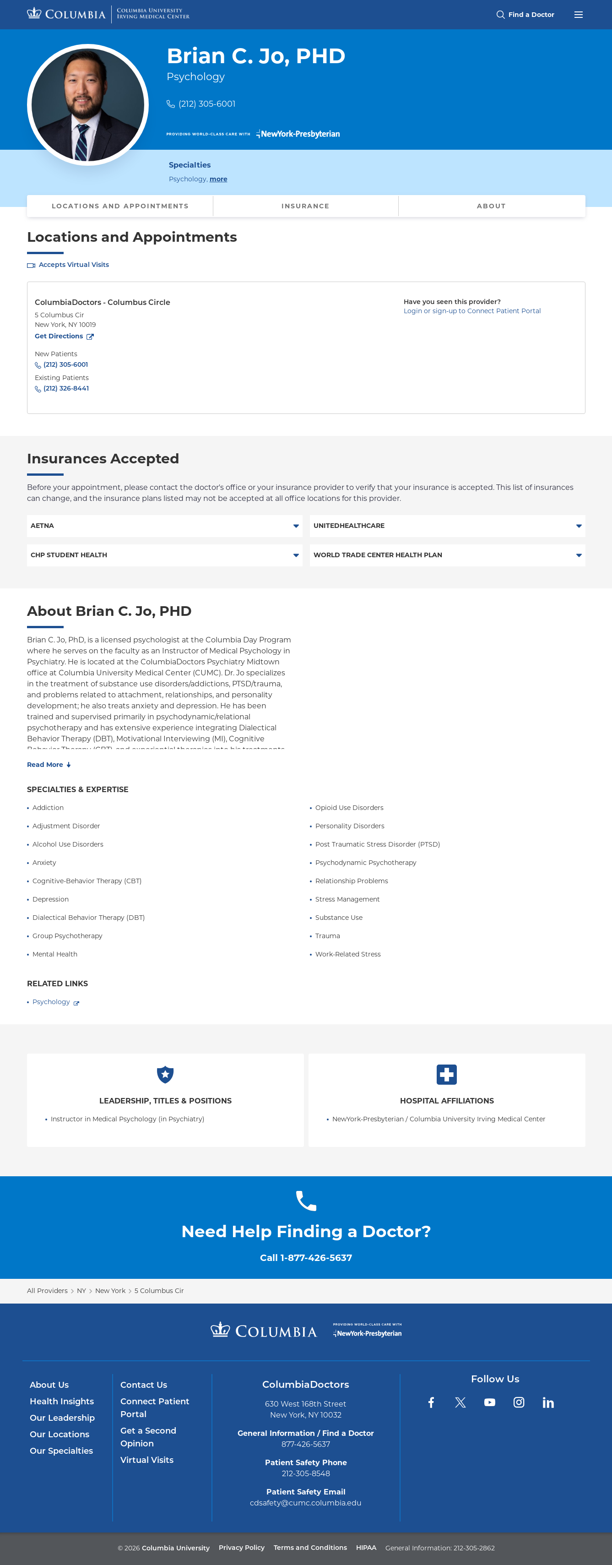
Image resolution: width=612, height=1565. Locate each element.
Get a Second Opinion (148, 1438)
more (218, 178)
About (491, 206)
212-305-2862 (474, 1548)
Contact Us (143, 1385)
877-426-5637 (306, 1444)
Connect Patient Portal (155, 1408)
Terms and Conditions (310, 1548)
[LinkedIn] (548, 1402)
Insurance (306, 206)
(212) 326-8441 (66, 389)
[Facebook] (431, 1402)
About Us (49, 1385)
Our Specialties (61, 1451)
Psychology (51, 1002)
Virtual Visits (146, 1460)
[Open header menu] (578, 14)
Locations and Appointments (120, 206)
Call (306, 1257)
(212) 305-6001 (207, 104)
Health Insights (62, 1402)
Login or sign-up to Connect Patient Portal (472, 311)
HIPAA (366, 1548)
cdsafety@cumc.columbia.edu (306, 1503)
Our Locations (59, 1435)
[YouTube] (490, 1402)
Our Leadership (62, 1418)
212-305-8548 (306, 1473)
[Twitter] (460, 1402)
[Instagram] (519, 1402)
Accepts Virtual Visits (74, 265)
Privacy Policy (242, 1548)
